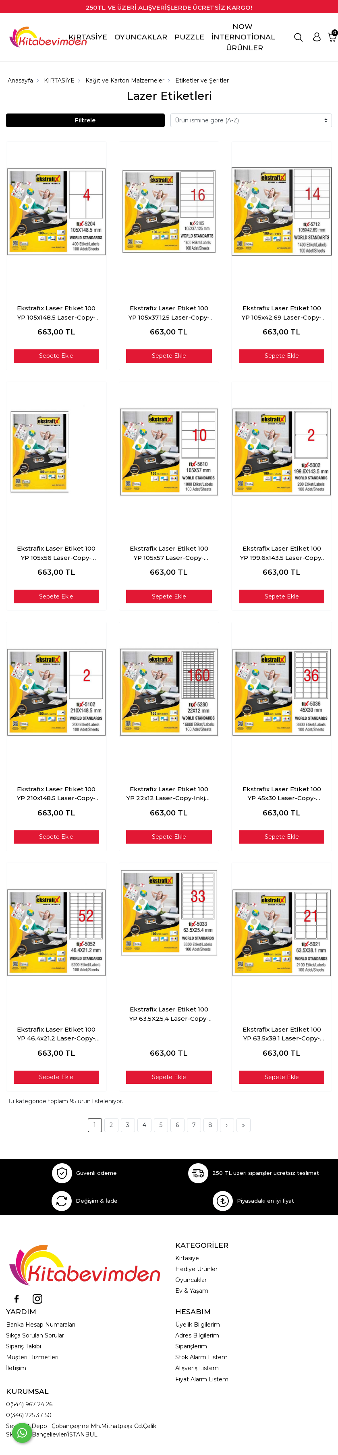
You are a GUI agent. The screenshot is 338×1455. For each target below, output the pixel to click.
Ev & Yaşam (191, 1290)
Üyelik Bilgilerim (197, 1324)
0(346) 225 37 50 (29, 1415)
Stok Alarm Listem (201, 1357)
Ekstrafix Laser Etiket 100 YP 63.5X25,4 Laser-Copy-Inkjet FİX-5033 (169, 1014)
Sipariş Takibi (23, 1346)
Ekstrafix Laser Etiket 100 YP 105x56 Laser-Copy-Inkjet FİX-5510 (56, 553)
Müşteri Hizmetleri (32, 1357)
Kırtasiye (187, 1258)
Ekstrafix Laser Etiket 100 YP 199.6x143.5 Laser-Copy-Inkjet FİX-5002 (281, 553)
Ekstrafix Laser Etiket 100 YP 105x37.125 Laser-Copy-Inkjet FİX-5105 (169, 313)
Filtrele (85, 120)
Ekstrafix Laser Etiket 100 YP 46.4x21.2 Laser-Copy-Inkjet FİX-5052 (56, 1034)
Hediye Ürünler (196, 1269)
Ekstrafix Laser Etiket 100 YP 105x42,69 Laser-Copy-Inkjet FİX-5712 (281, 313)
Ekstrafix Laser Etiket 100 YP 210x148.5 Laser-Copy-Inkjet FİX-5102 (56, 794)
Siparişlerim (191, 1346)
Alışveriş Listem (197, 1368)
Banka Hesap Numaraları (40, 1324)
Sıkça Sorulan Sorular (35, 1335)
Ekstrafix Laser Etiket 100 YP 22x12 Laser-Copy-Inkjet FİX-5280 (169, 794)
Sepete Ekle (56, 355)
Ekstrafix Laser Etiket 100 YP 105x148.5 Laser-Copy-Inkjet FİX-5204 (56, 313)
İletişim (16, 1368)
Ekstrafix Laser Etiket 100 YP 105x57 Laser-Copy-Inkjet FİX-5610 (169, 553)
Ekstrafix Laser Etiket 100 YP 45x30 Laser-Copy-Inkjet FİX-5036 (282, 794)
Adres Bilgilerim (197, 1335)
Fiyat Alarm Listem (201, 1379)
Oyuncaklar (191, 1280)
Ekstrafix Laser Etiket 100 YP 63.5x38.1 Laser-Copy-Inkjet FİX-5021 (282, 1034)
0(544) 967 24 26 (29, 1404)
